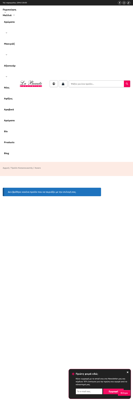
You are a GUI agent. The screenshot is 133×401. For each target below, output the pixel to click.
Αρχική (6, 168)
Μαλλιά (9, 15)
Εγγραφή (113, 391)
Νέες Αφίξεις (8, 93)
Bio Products (9, 137)
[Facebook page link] (119, 2)
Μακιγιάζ (9, 51)
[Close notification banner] (127, 372)
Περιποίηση (9, 11)
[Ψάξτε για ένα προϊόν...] (96, 84)
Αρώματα (9, 29)
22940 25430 (22, 3)
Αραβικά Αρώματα (9, 115)
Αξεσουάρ (9, 73)
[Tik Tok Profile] (128, 2)
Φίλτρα (124, 393)
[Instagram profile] (124, 2)
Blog (6, 153)
